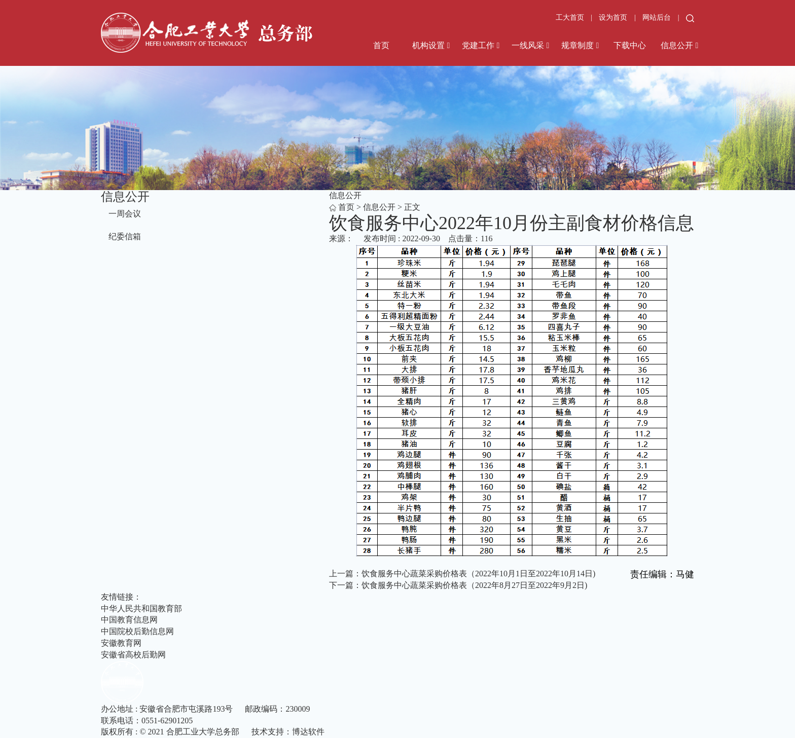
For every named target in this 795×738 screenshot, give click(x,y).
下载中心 (629, 45)
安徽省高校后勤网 (133, 654)
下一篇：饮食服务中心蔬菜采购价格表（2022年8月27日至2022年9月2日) (458, 585)
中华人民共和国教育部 (141, 608)
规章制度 (577, 45)
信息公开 (677, 45)
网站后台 (657, 17)
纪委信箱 (125, 236)
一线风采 (528, 45)
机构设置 (428, 45)
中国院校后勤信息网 (137, 631)
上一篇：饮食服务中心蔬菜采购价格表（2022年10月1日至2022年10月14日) (462, 573)
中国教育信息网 (129, 619)
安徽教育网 (121, 643)
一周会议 (125, 213)
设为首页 (614, 17)
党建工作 (478, 45)
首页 (381, 45)
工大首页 (570, 17)
